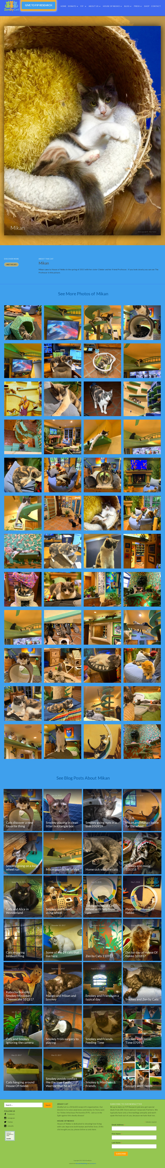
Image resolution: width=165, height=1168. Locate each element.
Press (137, 6)
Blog (126, 6)
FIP (82, 6)
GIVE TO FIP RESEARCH (38, 5)
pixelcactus (93, 1163)
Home (63, 6)
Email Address (118, 1125)
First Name (117, 1134)
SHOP (146, 6)
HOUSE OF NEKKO (111, 6)
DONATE (72, 6)
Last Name (117, 1143)
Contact (156, 6)
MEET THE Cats (11, 264)
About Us (94, 6)
